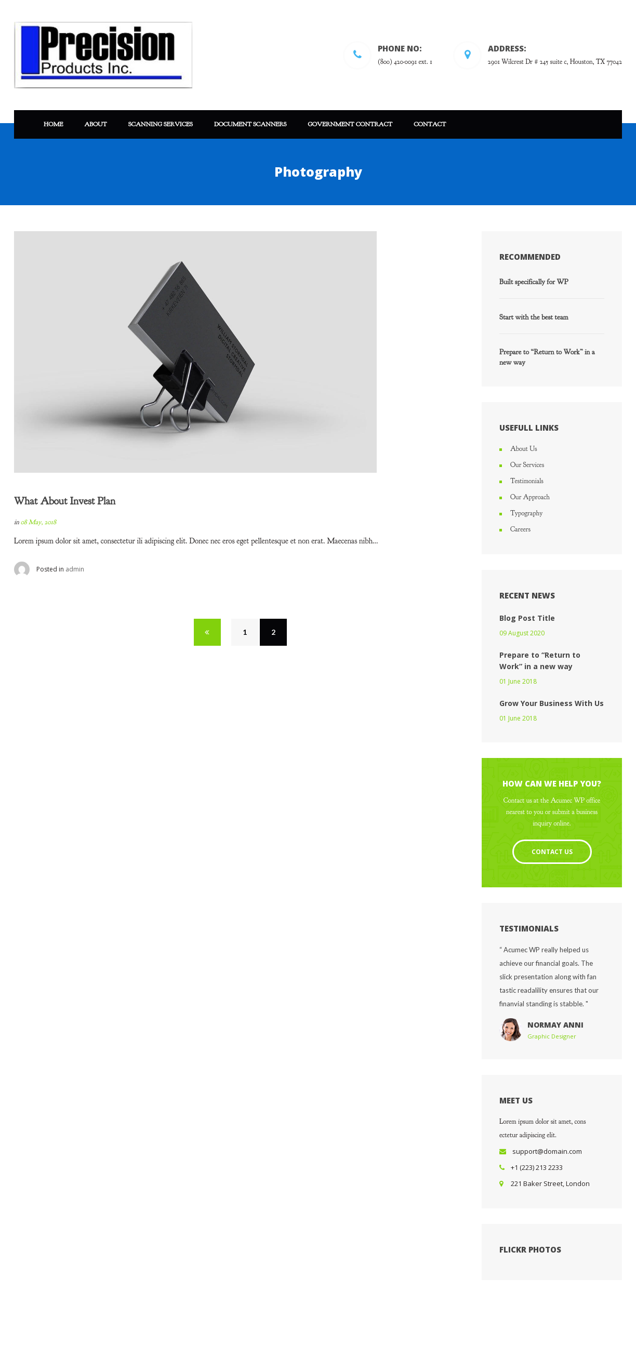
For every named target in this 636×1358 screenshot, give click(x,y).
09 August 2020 (522, 633)
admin (74, 569)
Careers (520, 529)
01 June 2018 (518, 681)
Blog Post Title (527, 618)
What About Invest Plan (64, 501)
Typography (526, 513)
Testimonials (527, 481)
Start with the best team (533, 317)
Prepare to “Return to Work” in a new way (547, 357)
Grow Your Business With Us (551, 703)
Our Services (527, 465)
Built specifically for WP (533, 281)
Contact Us (552, 851)
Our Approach (530, 497)
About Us (523, 449)
